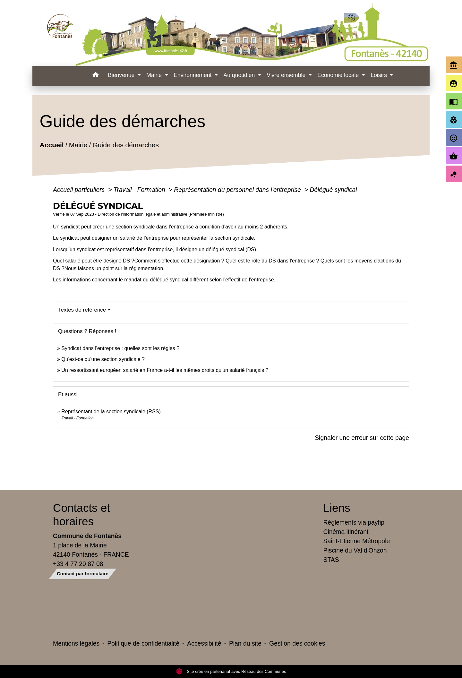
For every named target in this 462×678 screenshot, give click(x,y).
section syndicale (234, 238)
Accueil (51, 145)
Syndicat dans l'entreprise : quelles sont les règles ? (120, 348)
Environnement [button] (193, 75)
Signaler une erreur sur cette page (362, 437)
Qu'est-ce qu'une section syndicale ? (103, 359)
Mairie (78, 145)
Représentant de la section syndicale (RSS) (111, 411)
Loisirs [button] (380, 75)
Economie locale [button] (338, 75)
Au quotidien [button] (239, 75)
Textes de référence (82, 310)
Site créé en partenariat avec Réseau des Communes (231, 671)
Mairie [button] (154, 75)
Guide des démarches (125, 145)
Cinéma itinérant (346, 531)
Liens (336, 508)
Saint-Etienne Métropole (356, 541)
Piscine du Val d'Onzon (355, 550)
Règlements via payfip (353, 522)
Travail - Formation (140, 189)
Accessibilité (204, 643)
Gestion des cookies (297, 643)
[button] (95, 76)
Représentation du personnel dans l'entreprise (238, 189)
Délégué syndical (333, 189)
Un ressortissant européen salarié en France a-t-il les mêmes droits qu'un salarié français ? (164, 370)
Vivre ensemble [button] (287, 75)
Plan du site (245, 643)
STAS (331, 559)
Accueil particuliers (80, 189)
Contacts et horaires (81, 515)
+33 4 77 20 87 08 (78, 563)
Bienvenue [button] (122, 75)
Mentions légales (76, 643)
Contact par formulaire (82, 573)
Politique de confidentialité (143, 643)
